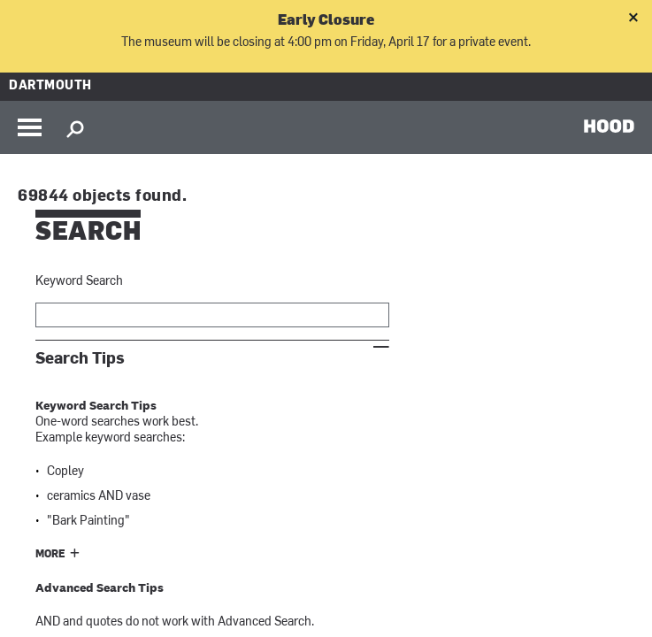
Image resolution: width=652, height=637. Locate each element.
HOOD (609, 125)
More (50, 554)
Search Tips (80, 358)
